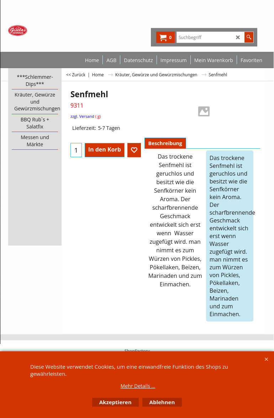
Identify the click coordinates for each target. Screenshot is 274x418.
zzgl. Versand (82, 116)
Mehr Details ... (138, 386)
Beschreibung (165, 143)
